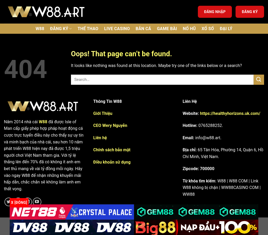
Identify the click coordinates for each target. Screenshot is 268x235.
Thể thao (88, 28)
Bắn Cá (143, 28)
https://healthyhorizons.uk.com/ (230, 113)
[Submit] (259, 80)
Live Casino (117, 28)
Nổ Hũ (189, 28)
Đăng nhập (215, 12)
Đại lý (226, 28)
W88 (40, 28)
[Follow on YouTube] (37, 202)
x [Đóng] (19, 202)
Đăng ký (250, 12)
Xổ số (208, 28)
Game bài (167, 28)
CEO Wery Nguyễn (110, 125)
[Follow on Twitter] (8, 202)
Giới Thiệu (102, 113)
